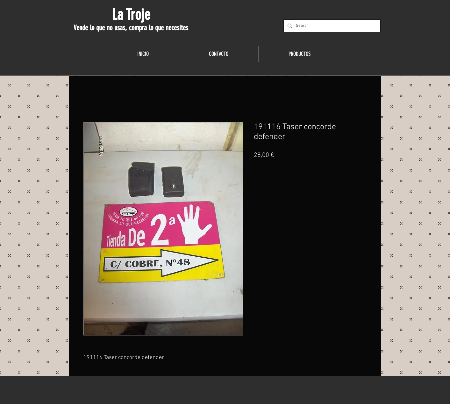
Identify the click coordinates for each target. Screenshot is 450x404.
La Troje (131, 15)
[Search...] (331, 26)
